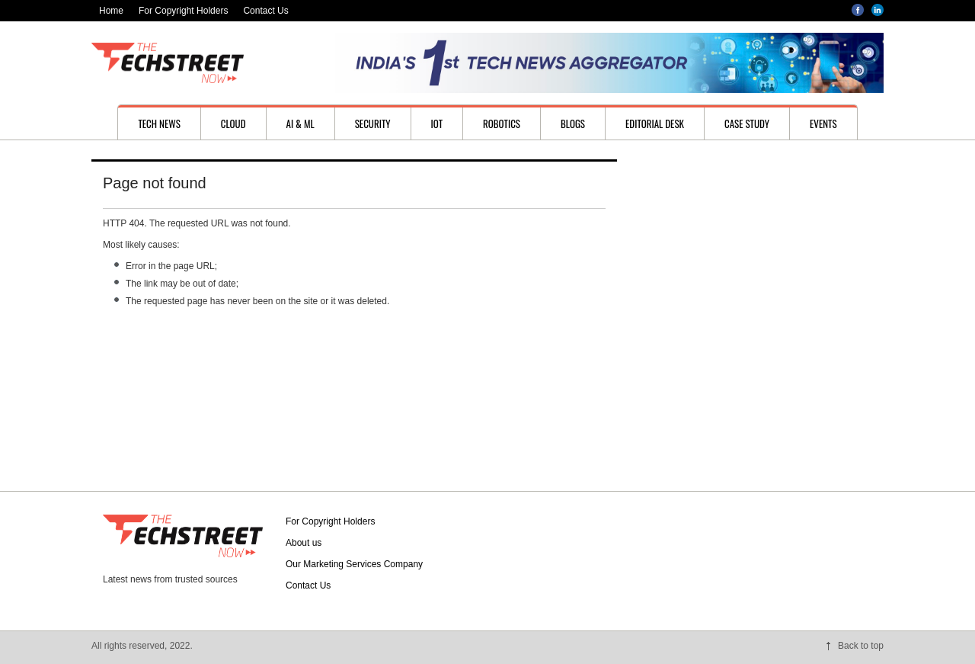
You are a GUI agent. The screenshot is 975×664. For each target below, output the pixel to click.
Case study (746, 123)
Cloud (233, 123)
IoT (437, 123)
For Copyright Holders (183, 10)
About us (303, 542)
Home (111, 10)
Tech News (159, 123)
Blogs (573, 123)
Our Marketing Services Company (354, 564)
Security (373, 123)
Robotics (501, 123)
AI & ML (300, 123)
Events (823, 123)
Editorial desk (654, 123)
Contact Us (265, 10)
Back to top (861, 645)
